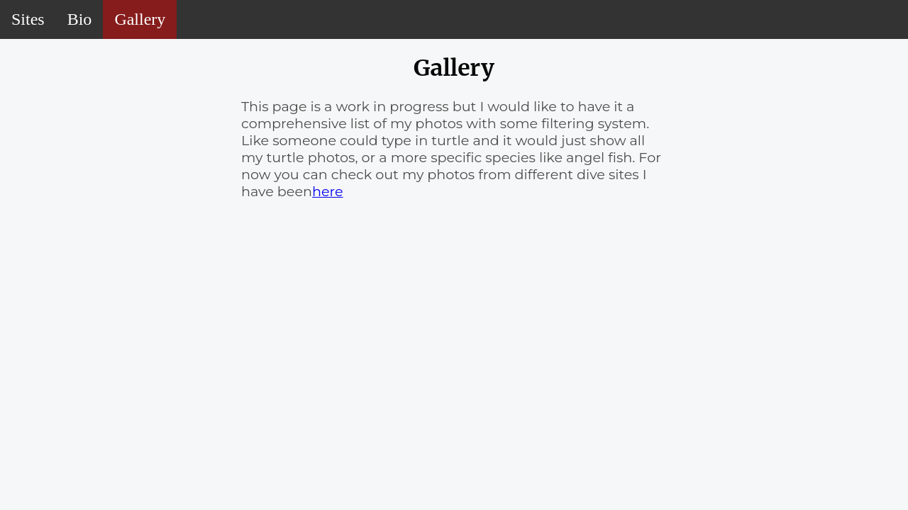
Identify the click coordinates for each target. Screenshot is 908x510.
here (327, 191)
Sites (28, 19)
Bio (79, 19)
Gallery (139, 19)
